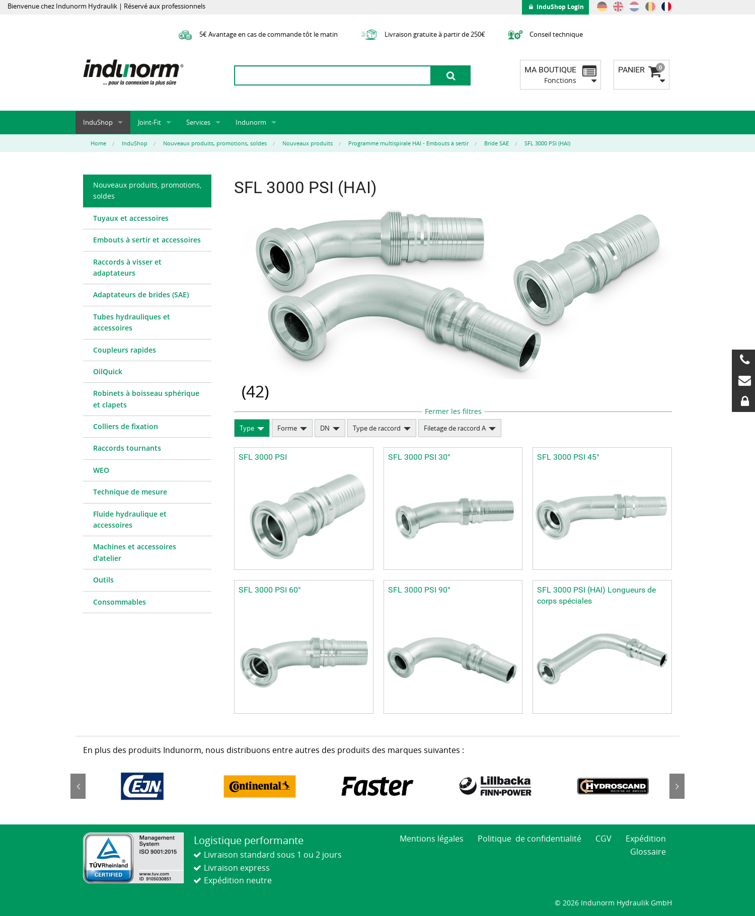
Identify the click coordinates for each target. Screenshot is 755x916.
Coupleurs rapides (124, 350)
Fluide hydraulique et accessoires (130, 519)
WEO (101, 470)
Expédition (646, 838)
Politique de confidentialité (529, 838)
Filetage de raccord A (455, 428)
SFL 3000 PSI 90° (419, 590)
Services (198, 122)
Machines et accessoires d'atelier (134, 552)
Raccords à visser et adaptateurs (127, 267)
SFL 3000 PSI (263, 457)
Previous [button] (78, 786)
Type (247, 428)
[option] (142, 786)
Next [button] (677, 786)
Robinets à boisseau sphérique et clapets (146, 398)
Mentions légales (432, 838)
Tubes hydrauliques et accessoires (131, 322)
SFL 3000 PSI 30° (419, 457)
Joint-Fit (149, 122)
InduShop (98, 122)
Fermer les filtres (453, 411)
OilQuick (107, 371)
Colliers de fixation (125, 426)
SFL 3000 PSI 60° (270, 590)
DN (325, 428)
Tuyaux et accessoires (131, 218)
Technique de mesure (130, 491)
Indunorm (251, 122)
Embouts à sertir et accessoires (147, 239)
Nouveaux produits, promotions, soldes (147, 190)
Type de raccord (377, 428)
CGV (603, 838)
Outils (103, 580)
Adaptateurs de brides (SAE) (141, 294)
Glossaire (648, 851)
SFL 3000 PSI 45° (568, 457)
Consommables (119, 602)
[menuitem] (147, 191)
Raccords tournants (127, 448)
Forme (287, 428)
